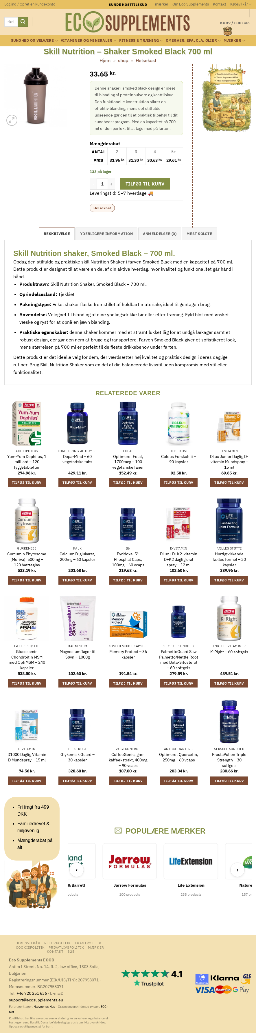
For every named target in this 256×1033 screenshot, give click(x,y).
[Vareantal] (102, 184)
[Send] (23, 22)
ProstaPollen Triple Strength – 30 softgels (229, 760)
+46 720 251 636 (31, 993)
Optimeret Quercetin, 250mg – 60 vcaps (178, 757)
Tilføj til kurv (145, 184)
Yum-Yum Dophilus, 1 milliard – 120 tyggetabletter (26, 462)
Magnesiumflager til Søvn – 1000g (77, 654)
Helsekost (146, 60)
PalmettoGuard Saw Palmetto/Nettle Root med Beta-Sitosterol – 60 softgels (178, 659)
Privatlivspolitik (66, 947)
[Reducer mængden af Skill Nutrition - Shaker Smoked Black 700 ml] (93, 184)
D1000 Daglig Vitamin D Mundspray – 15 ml (27, 757)
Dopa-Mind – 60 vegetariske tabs (77, 459)
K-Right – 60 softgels (229, 651)
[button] (29, 4)
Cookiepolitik (30, 947)
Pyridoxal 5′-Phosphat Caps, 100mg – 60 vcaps (128, 559)
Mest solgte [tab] (199, 233)
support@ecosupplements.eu (36, 1000)
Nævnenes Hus (45, 1007)
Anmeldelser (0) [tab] (159, 233)
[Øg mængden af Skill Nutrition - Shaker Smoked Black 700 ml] (111, 184)
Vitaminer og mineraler (88, 40)
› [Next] (238, 870)
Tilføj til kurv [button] (26, 482)
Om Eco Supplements (190, 4)
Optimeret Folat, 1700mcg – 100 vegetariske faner (128, 462)
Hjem (105, 60)
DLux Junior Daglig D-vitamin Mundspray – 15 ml (229, 462)
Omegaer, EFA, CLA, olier (193, 40)
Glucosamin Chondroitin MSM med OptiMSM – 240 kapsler (27, 659)
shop (123, 60)
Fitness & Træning (141, 40)
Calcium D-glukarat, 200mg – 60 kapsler (77, 556)
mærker (161, 4)
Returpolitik (57, 943)
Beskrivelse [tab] (57, 233)
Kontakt (219, 4)
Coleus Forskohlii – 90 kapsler (178, 459)
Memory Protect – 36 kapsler (128, 654)
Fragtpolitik (88, 943)
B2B (71, 951)
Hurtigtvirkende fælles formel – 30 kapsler (229, 559)
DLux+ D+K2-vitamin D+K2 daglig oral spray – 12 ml (178, 559)
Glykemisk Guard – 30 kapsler (77, 757)
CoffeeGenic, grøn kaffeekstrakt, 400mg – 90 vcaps (128, 760)
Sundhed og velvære (34, 40)
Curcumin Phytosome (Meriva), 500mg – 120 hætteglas (26, 559)
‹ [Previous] (77, 870)
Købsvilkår (241, 4)
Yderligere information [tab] (106, 233)
